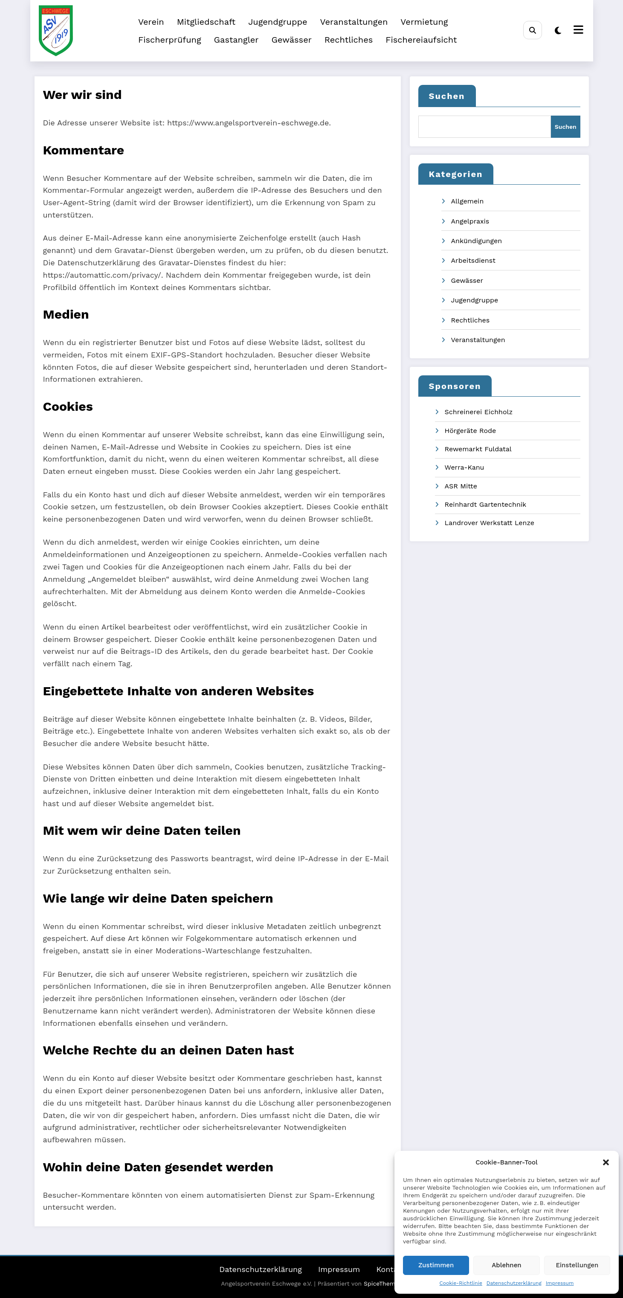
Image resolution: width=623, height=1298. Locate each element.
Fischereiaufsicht (421, 40)
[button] (606, 1162)
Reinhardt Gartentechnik (486, 504)
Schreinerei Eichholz (479, 412)
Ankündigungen (476, 241)
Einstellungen (577, 1265)
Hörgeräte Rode (470, 431)
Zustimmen (436, 1265)
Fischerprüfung (169, 40)
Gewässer (291, 40)
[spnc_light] (558, 31)
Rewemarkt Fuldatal (478, 449)
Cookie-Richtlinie (461, 1283)
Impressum (560, 1283)
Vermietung (424, 22)
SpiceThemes (383, 1283)
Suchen (447, 96)
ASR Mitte (461, 486)
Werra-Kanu (464, 467)
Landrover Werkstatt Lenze (490, 523)
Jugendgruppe (277, 22)
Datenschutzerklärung (514, 1283)
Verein (151, 22)
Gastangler (236, 40)
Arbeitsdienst (473, 260)
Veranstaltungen (354, 22)
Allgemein (467, 201)
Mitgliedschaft (206, 22)
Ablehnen (506, 1265)
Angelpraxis (470, 221)
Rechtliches (349, 40)
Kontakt (390, 1269)
